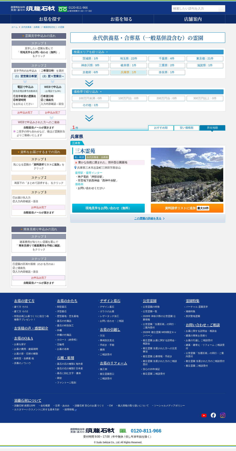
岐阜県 (128, 65)
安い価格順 (186, 127)
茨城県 (90, 58)
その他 (90, 105)
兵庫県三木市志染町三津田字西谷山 (99, 167)
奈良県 (167, 72)
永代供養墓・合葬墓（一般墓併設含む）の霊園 (42, 27)
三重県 (167, 65)
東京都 (205, 58)
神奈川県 (90, 65)
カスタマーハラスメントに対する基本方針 (36, 409)
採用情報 (69, 409)
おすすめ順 (161, 127)
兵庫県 (128, 72)
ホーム (15, 27)
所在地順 (212, 127)
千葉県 (167, 58)
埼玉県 (128, 58)
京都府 (90, 72)
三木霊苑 (85, 150)
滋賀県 (205, 65)
